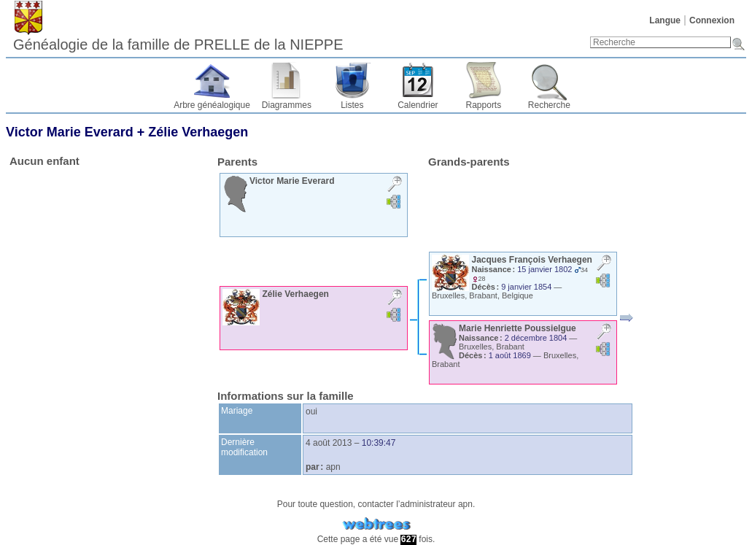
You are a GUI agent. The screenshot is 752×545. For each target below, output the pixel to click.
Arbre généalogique (212, 105)
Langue (665, 20)
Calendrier (418, 105)
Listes (352, 105)
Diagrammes (286, 105)
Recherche (549, 105)
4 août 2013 (329, 443)
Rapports (484, 105)
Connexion (711, 20)
